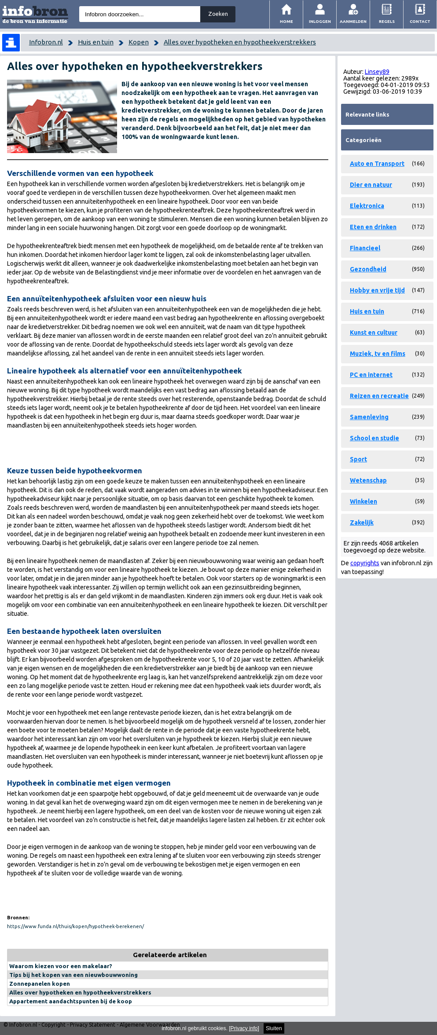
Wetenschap (368, 480)
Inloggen (320, 21)
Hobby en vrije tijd (377, 290)
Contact (420, 21)
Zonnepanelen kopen (39, 983)
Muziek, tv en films (377, 353)
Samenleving (369, 417)
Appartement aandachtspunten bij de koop (70, 1001)
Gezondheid (368, 269)
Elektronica (367, 205)
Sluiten (274, 1028)
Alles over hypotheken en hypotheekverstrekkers (240, 42)
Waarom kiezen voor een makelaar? (60, 966)
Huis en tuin (96, 42)
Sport (358, 459)
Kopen (139, 42)
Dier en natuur (371, 184)
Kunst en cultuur (373, 332)
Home (286, 21)
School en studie (374, 438)
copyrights (364, 563)
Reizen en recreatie (379, 395)
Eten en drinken (373, 226)
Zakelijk (362, 522)
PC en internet (371, 374)
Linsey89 (377, 71)
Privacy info (244, 1028)
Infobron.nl (46, 42)
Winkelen (363, 501)
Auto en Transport (377, 163)
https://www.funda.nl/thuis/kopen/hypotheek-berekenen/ (75, 926)
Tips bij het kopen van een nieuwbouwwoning (73, 975)
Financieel (365, 248)
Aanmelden (353, 21)
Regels (387, 21)
